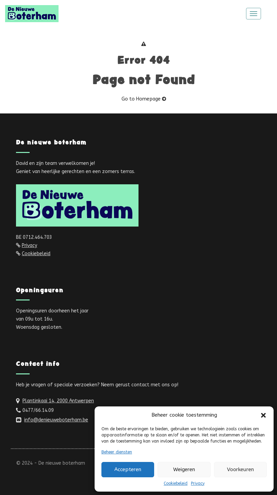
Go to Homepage (143, 99)
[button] (263, 415)
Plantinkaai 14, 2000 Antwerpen (58, 401)
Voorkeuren (240, 469)
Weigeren (184, 469)
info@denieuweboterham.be (56, 420)
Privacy (198, 483)
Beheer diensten (116, 452)
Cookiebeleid (176, 483)
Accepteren (127, 469)
